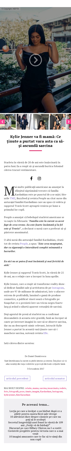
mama (36, 388)
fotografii (14, 391)
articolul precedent (17, 378)
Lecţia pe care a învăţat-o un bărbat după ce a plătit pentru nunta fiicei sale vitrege (35, 412)
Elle (45, 333)
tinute (28, 391)
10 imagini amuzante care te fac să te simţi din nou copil (35, 438)
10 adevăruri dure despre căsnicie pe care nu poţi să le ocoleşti (35, 418)
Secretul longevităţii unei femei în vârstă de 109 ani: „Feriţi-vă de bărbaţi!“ (35, 424)
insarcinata (53, 388)
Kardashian (45, 391)
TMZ (12, 198)
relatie (28, 388)
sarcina (43, 388)
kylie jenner (9, 394)
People (24, 243)
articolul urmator (55, 378)
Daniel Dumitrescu (37, 356)
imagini (35, 391)
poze (22, 391)
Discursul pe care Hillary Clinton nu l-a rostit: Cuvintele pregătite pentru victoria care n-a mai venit (35, 430)
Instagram (58, 287)
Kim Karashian (23, 394)
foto (6, 391)
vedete (62, 388)
